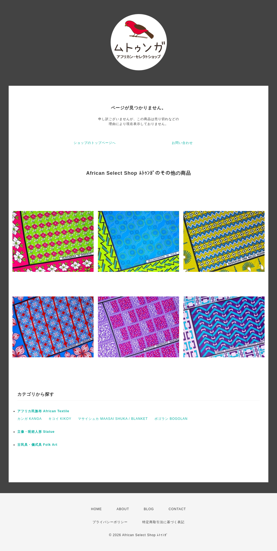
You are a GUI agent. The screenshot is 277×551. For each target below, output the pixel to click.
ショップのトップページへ (95, 143)
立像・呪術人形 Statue (36, 432)
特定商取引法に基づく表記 (163, 522)
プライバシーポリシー (110, 522)
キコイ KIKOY (59, 419)
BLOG (149, 509)
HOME (96, 509)
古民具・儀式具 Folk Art (37, 445)
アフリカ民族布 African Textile (43, 411)
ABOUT (123, 509)
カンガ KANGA (29, 419)
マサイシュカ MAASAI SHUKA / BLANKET (113, 419)
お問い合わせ (182, 143)
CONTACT (177, 509)
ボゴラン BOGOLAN (171, 419)
